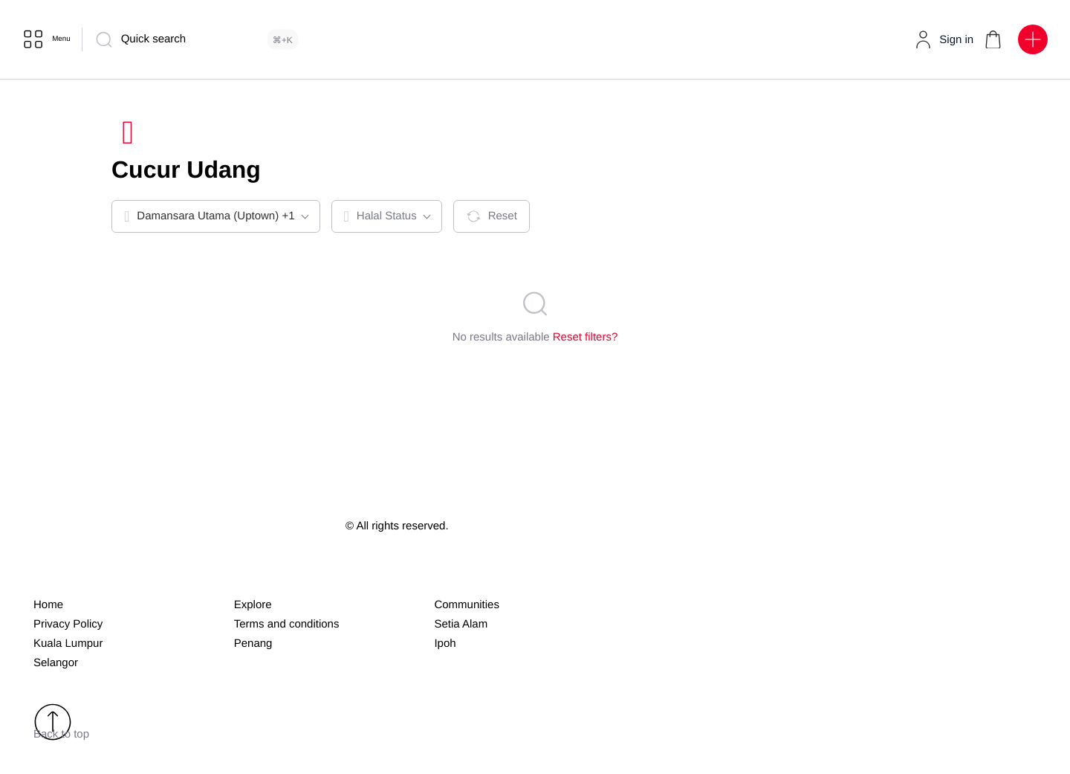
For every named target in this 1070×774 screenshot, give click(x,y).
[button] (992, 39)
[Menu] (51, 39)
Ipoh (444, 647)
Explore (253, 608)
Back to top (61, 725)
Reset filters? (585, 341)
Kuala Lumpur (68, 647)
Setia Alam (460, 628)
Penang (253, 647)
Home (48, 608)
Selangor (55, 666)
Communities (466, 608)
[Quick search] (207, 39)
